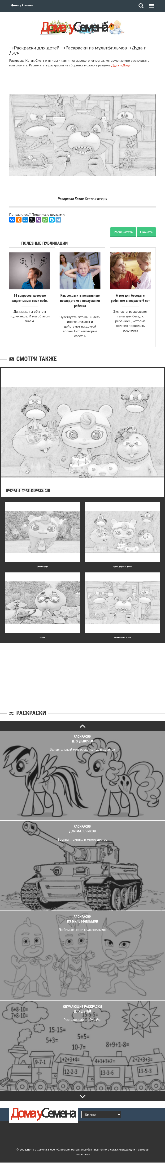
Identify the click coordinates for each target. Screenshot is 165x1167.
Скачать (146, 232)
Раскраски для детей (37, 47)
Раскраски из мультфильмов (96, 47)
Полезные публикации (44, 243)
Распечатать (123, 232)
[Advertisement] (82, 672)
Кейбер (42, 637)
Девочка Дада (42, 566)
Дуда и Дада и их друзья (122, 566)
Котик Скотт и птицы (122, 637)
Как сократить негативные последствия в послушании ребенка (80, 301)
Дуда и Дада (120, 65)
